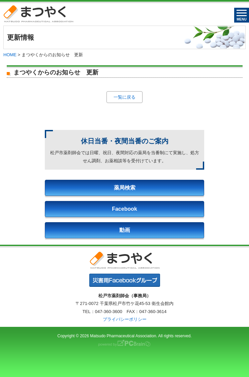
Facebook (124, 209)
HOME (10, 54)
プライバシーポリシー (125, 319)
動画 (124, 230)
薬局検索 (124, 188)
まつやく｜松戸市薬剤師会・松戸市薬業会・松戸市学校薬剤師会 (38, 13)
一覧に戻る (124, 97)
